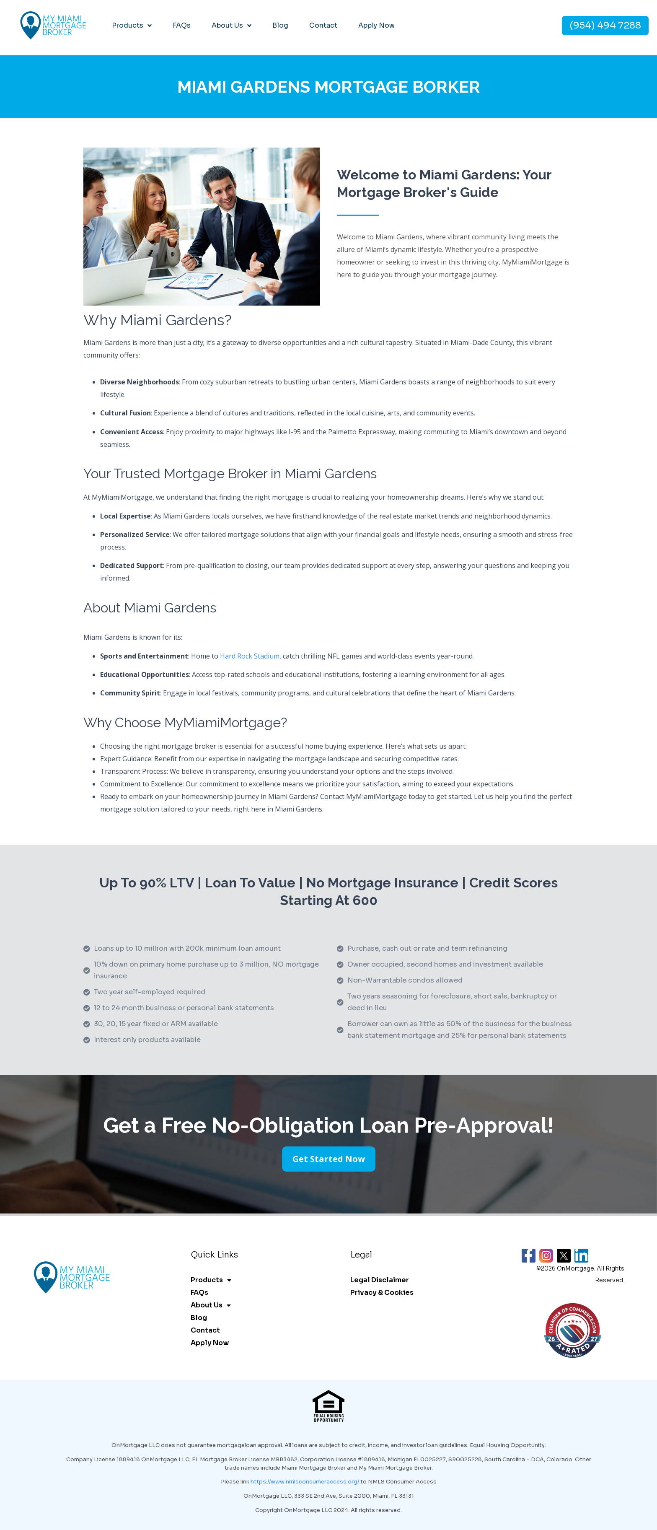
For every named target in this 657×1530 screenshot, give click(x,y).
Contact (323, 25)
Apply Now (376, 25)
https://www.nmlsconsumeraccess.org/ (305, 1481)
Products (132, 25)
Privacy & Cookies (382, 1292)
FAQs (182, 25)
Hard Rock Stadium (249, 656)
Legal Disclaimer (379, 1280)
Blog (280, 25)
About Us (231, 25)
